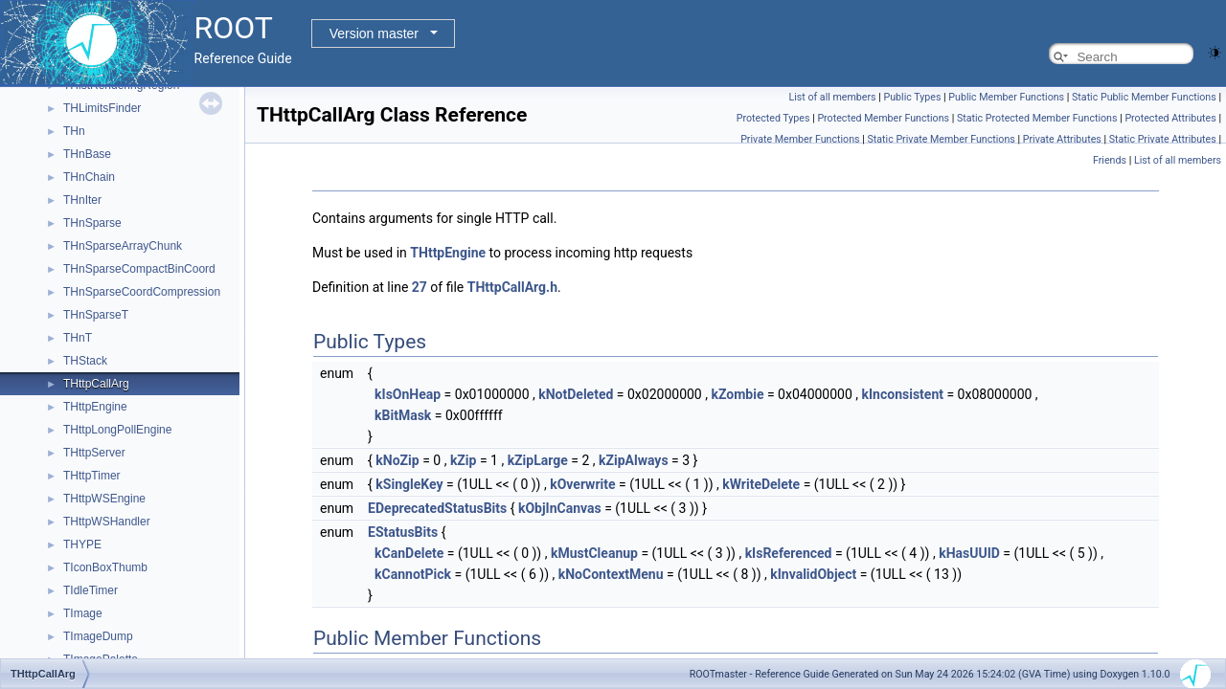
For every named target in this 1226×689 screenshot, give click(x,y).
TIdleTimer (90, 590)
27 (419, 287)
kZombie (737, 394)
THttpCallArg (96, 383)
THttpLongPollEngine (117, 429)
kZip (463, 460)
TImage (82, 613)
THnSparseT (95, 315)
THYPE (82, 544)
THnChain (89, 177)
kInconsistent (902, 394)
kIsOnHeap (408, 394)
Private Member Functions (799, 139)
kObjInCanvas (560, 508)
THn (74, 131)
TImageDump (98, 636)
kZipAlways (634, 460)
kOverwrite (582, 484)
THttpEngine (95, 406)
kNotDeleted (575, 394)
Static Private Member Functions (940, 139)
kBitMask (403, 415)
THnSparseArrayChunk (122, 246)
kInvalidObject (813, 574)
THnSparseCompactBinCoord (139, 269)
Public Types (912, 97)
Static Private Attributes (1162, 139)
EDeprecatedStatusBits (437, 508)
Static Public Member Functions (1144, 97)
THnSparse (92, 223)
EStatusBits (403, 532)
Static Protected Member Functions (1037, 118)
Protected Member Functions (883, 118)
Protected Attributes (1169, 118)
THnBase (87, 154)
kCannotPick (413, 574)
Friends (1109, 160)
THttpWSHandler (106, 521)
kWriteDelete (761, 484)
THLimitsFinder (102, 108)
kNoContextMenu (611, 574)
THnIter (82, 200)
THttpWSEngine (104, 498)
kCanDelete (409, 553)
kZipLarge (538, 460)
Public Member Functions (1006, 97)
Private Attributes (1062, 139)
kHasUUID (969, 553)
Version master (374, 33)
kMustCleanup (594, 553)
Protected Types (773, 118)
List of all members (831, 97)
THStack (85, 360)
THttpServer (94, 452)
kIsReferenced (788, 553)
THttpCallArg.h (512, 287)
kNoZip (397, 460)
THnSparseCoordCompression (141, 292)
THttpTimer (92, 475)
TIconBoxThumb (105, 567)
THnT (77, 337)
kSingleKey (409, 484)
